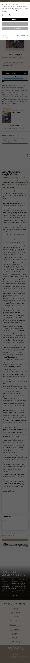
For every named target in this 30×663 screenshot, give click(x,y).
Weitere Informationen (15, 32)
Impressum (19, 35)
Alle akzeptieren (15, 19)
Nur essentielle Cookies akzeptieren (15, 28)
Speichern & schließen (15, 24)
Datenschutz (25, 35)
